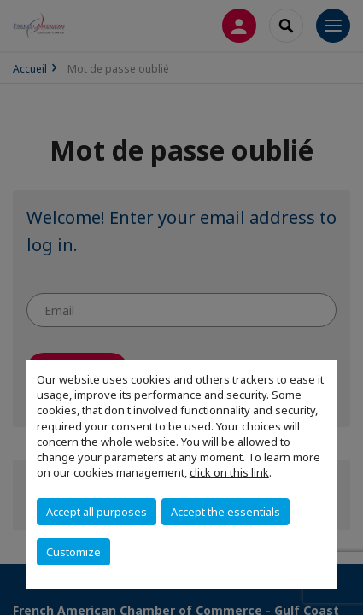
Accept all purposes (96, 511)
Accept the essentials (225, 511)
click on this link (229, 472)
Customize (73, 551)
